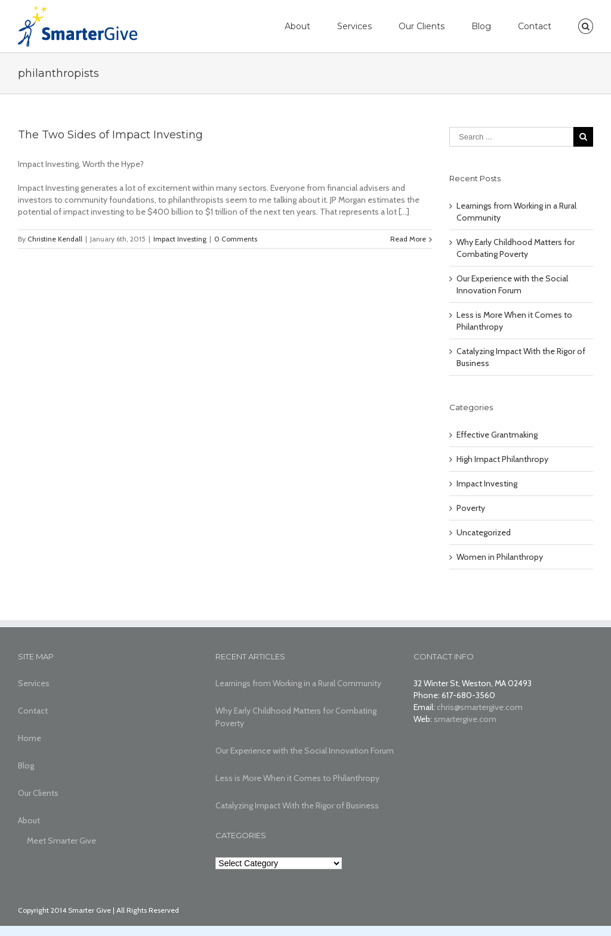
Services (354, 26)
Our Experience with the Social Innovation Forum (304, 750)
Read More (408, 238)
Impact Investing (179, 238)
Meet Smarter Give (61, 840)
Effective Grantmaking (497, 434)
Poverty (470, 508)
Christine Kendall (54, 238)
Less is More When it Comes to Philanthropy (297, 778)
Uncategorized (483, 532)
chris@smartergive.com (480, 707)
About (297, 26)
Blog (481, 26)
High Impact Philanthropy (502, 459)
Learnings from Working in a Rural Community (298, 683)
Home (29, 738)
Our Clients (422, 26)
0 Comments (235, 238)
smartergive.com (465, 719)
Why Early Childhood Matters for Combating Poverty (296, 717)
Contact (534, 26)
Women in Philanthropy (499, 556)
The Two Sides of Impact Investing (110, 134)
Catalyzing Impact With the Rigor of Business (297, 805)
